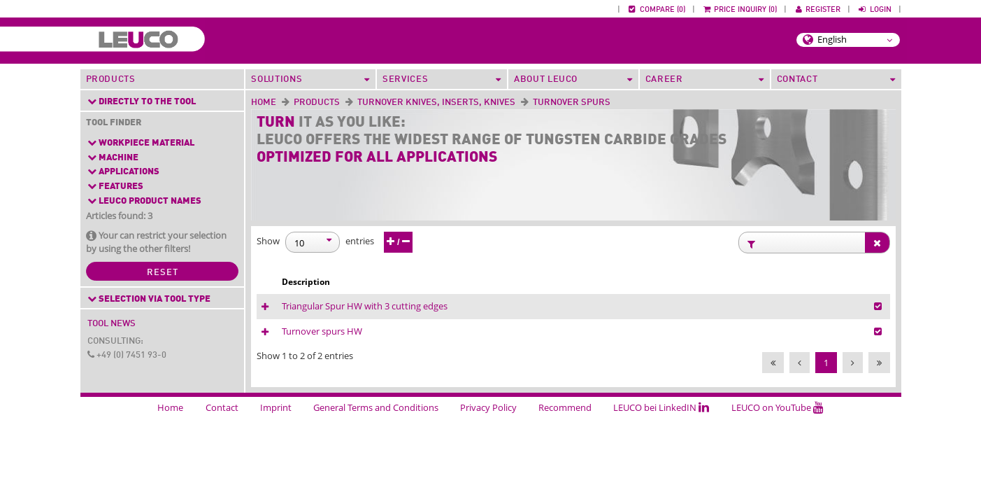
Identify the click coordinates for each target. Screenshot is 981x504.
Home (263, 102)
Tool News (111, 323)
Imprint (276, 436)
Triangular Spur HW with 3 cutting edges (529, 310)
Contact (222, 436)
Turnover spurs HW (486, 350)
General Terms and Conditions (375, 436)
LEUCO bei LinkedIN (661, 436)
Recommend (565, 436)
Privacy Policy (488, 436)
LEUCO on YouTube (777, 436)
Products (111, 79)
